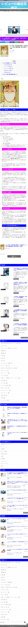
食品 (8, 409)
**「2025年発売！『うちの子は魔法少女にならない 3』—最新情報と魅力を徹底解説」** (20, 324)
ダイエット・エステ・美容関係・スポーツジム (13, 487)
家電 (8, 428)
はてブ (2, 42)
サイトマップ (16, 626)
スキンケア (9, 510)
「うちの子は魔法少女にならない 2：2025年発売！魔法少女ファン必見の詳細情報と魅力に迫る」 (20, 310)
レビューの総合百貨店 (7, 625)
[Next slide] (26, 29)
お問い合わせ (12, 626)
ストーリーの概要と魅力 (8, 66)
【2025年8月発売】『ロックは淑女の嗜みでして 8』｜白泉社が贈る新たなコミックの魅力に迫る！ (20, 269)
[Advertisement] (14, 17)
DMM (13, 50)
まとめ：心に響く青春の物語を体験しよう (10, 74)
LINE (17, 42)
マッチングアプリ (10, 523)
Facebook (7, 42)
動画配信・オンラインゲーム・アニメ (19, 291)
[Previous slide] (1, 29)
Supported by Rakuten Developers (23, 625)
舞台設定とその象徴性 (8, 70)
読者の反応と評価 (7, 72)
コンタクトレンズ (10, 502)
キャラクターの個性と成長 (9, 68)
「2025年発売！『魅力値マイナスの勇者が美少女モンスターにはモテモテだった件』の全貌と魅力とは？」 (20, 283)
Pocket (21, 42)
